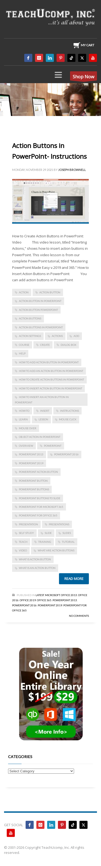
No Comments (79, 615)
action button (49, 292)
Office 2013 (69, 595)
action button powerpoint (38, 309)
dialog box (68, 344)
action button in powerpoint (40, 300)
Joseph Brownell (72, 169)
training (44, 541)
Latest (40, 595)
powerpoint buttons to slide (39, 498)
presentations (59, 524)
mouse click (67, 419)
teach (23, 541)
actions (57, 335)
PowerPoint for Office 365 (38, 515)
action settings (30, 335)
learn (23, 419)
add (76, 335)
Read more (73, 578)
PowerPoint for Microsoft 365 (41, 506)
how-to (24, 410)
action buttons (30, 318)
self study (26, 532)
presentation (28, 524)
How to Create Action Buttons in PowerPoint (51, 379)
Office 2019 (28, 600)
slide (48, 532)
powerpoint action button (38, 471)
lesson (43, 419)
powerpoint (52, 445)
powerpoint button (33, 480)
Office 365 (44, 600)
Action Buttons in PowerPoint (41, 327)
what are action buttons (56, 550)
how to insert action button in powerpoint (50, 388)
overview (26, 445)
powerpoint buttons (34, 489)
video (23, 550)
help (22, 353)
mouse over (27, 428)
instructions (69, 410)
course (24, 344)
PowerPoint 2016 (66, 454)
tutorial (68, 541)
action (24, 292)
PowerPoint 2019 (31, 463)
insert (44, 410)
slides (66, 532)
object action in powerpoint (39, 436)
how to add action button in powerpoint (49, 362)
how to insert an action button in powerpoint (42, 399)
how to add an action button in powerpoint (51, 370)
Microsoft (52, 595)
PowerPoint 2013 (31, 454)
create (45, 344)
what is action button (35, 559)
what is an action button (37, 567)
